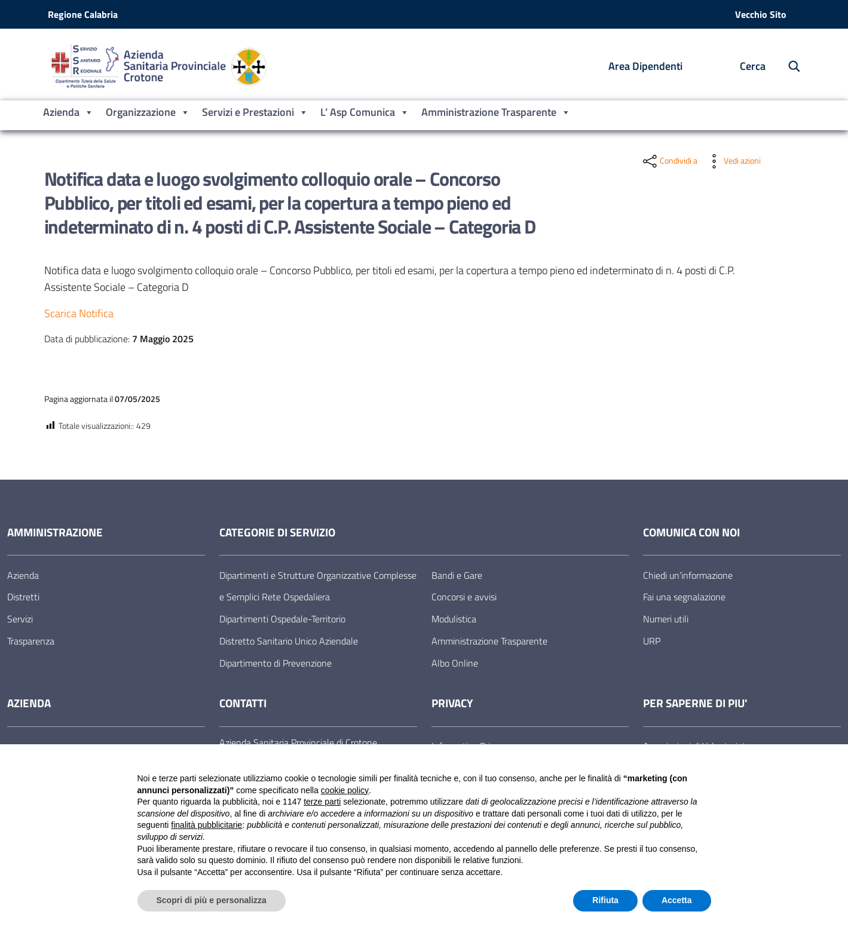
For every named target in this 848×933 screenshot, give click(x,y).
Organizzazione (148, 112)
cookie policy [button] (345, 790)
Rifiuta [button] (605, 900)
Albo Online (454, 663)
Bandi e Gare (456, 575)
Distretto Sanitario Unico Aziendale (288, 641)
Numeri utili (665, 619)
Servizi (20, 619)
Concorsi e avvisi (464, 597)
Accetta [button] (677, 900)
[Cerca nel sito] (788, 66)
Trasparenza (30, 641)
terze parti (322, 801)
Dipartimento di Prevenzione (275, 663)
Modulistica (453, 619)
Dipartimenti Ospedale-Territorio (282, 619)
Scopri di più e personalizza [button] (212, 900)
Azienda (68, 112)
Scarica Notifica (79, 313)
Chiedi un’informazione (688, 575)
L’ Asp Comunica (364, 112)
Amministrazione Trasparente (496, 112)
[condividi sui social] (669, 161)
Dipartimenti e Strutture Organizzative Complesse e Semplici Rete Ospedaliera (318, 586)
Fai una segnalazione (684, 597)
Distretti (23, 597)
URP (651, 641)
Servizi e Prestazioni (255, 112)
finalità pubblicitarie (206, 825)
